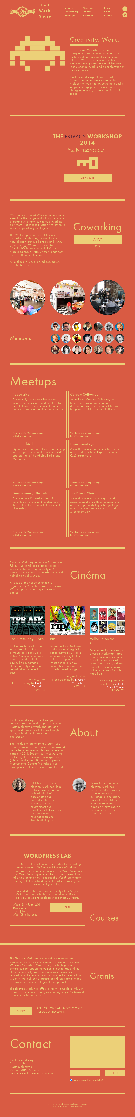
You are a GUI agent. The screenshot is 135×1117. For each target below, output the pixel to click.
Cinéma (88, 7)
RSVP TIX (39, 690)
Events (69, 7)
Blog (107, 7)
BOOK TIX (118, 690)
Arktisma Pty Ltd (57, 1104)
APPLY (97, 239)
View (15, 432)
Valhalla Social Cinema (116, 685)
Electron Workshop (38, 684)
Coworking (72, 11)
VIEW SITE (87, 178)
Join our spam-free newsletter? (88, 1080)
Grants (108, 11)
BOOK (66, 907)
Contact (108, 15)
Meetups (70, 15)
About (87, 11)
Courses (88, 15)
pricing (97, 245)
